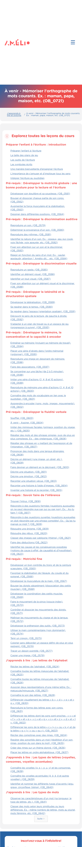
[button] (72, 42)
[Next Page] (41, 819)
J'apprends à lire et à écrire (14, 115)
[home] (10, 42)
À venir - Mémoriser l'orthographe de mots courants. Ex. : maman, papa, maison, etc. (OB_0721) (53, 115)
